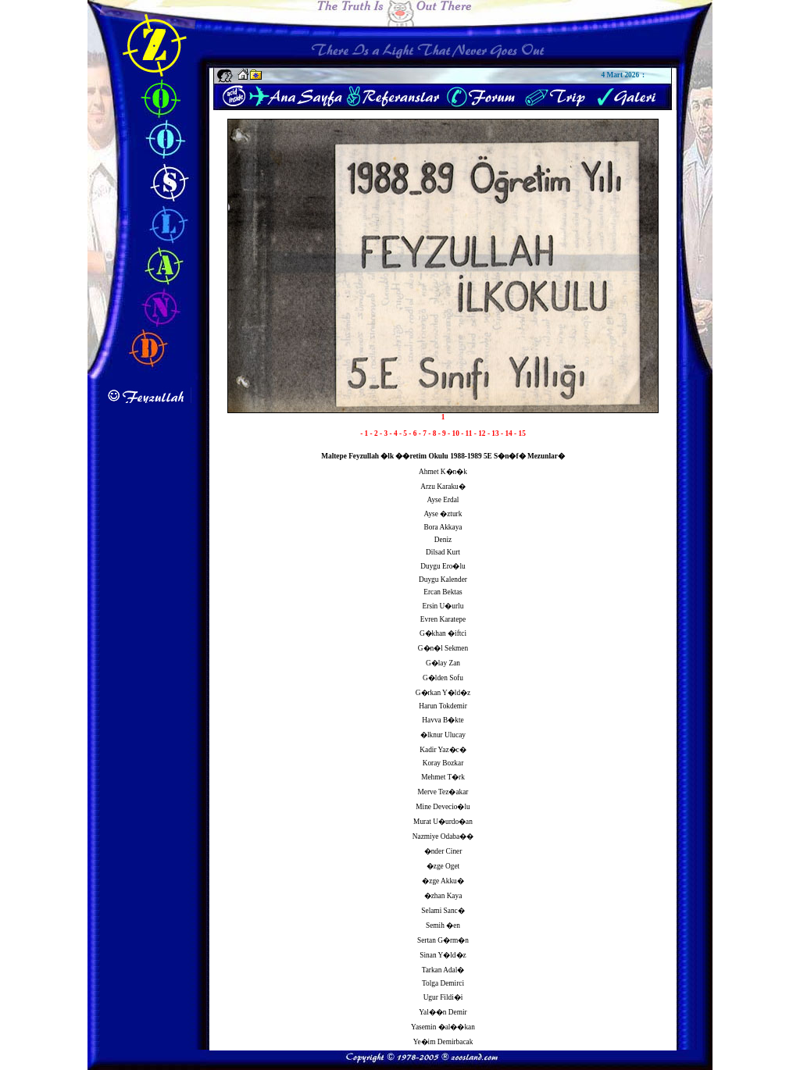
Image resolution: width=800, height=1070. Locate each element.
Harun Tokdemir (443, 706)
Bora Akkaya (443, 527)
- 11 (467, 433)
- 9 (443, 433)
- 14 (507, 433)
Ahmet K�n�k (443, 472)
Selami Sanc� (442, 911)
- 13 (494, 433)
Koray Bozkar (443, 763)
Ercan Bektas (442, 592)
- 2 (375, 433)
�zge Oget (443, 866)
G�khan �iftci (443, 633)
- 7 (423, 433)
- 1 (365, 433)
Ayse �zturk (443, 514)
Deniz (443, 540)
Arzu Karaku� (442, 486)
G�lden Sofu (443, 678)
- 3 (384, 433)
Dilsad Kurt (443, 552)
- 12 (481, 433)
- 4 (393, 433)
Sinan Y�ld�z (443, 955)
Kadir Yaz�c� (443, 750)
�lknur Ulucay (443, 735)
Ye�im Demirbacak (443, 1042)
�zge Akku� (443, 881)
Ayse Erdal (443, 500)
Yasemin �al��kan (443, 1027)
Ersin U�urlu (443, 606)
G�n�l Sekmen (443, 648)
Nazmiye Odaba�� (442, 836)
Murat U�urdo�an (443, 822)
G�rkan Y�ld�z (443, 693)
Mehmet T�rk (443, 777)
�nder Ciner (443, 851)
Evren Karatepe (443, 619)
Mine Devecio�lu (443, 807)
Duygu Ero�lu (442, 566)
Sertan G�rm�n (443, 940)
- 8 (433, 433)
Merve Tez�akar (443, 792)
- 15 (520, 433)
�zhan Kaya (443, 896)
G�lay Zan (443, 663)
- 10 (454, 433)
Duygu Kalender (443, 579)
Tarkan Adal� (443, 970)
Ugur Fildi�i (443, 997)
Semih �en (443, 925)
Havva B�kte (442, 720)
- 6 (413, 433)
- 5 (404, 433)
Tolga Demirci (443, 983)
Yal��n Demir (442, 1012)
